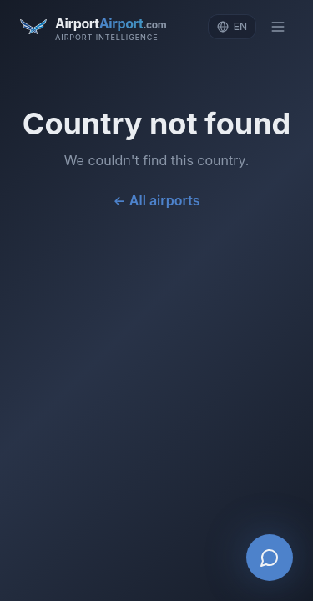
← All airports (157, 200)
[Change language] (232, 26)
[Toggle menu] (278, 27)
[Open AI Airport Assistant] (269, 557)
